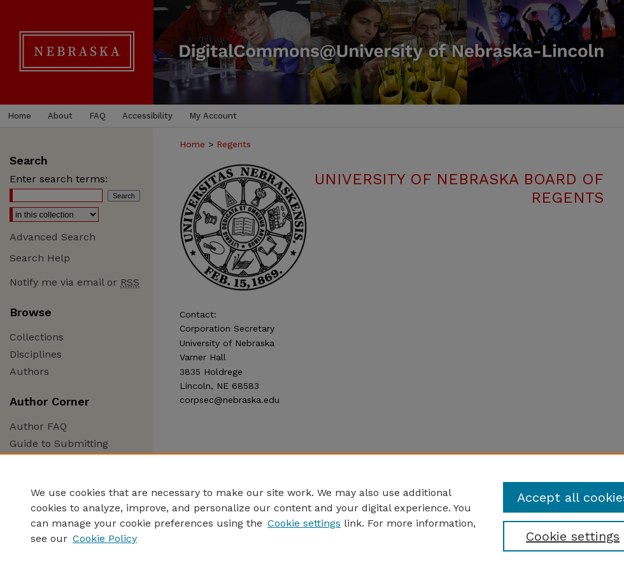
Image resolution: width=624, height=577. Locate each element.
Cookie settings (304, 523)
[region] (312, 515)
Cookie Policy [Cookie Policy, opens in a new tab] (105, 538)
